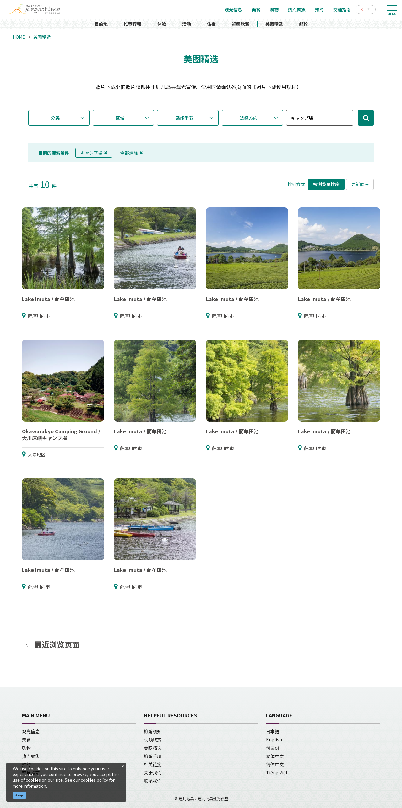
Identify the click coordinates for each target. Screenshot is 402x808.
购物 (26, 748)
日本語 (272, 731)
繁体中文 (275, 756)
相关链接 (152, 764)
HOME (19, 37)
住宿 (211, 24)
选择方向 (249, 118)
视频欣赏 (240, 24)
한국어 (272, 748)
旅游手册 (152, 756)
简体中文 (275, 764)
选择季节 (184, 118)
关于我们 (152, 772)
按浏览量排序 (326, 184)
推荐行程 (132, 24)
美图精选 (274, 24)
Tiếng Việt (277, 772)
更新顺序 (360, 184)
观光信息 (31, 731)
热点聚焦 (31, 756)
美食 (26, 739)
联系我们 (152, 781)
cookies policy (94, 780)
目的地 (101, 24)
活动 (186, 24)
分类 (55, 118)
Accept (19, 795)
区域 (120, 118)
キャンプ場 (93, 153)
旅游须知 (152, 731)
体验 (161, 24)
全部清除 (131, 153)
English (274, 739)
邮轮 (303, 24)
